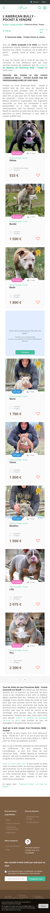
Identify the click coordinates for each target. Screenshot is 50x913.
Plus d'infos (17, 910)
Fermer (43, 906)
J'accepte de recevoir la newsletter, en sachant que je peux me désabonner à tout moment (25, 872)
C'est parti (25, 352)
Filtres (8, 31)
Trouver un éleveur (13, 823)
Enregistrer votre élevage (32, 818)
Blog (7, 849)
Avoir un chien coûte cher (14, 763)
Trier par (41, 30)
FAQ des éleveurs (32, 822)
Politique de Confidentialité (39, 897)
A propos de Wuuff (13, 846)
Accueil (6, 24)
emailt (31, 853)
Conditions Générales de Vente (23, 897)
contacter (25, 66)
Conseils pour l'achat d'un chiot (12, 828)
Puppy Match (11, 832)
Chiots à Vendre (16, 24)
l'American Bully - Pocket (18, 158)
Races (8, 820)
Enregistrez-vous (36, 879)
